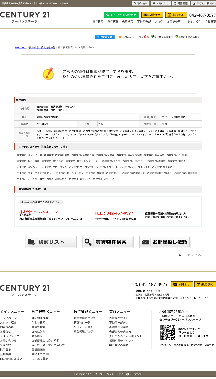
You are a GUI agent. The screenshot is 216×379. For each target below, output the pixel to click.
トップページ (8, 318)
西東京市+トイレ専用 (28, 161)
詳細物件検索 (40, 318)
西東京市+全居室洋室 (185, 172)
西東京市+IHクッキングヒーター (83, 161)
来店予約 (5, 345)
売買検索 (127, 21)
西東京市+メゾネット (28, 167)
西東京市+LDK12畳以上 (159, 172)
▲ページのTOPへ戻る (190, 254)
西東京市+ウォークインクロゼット (35, 172)
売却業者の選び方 (120, 331)
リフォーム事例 (83, 327)
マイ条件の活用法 (163, 37)
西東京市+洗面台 (105, 155)
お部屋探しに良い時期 (45, 340)
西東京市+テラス (111, 161)
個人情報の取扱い (11, 359)
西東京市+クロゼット (106, 167)
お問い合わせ (8, 340)
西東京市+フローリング (54, 167)
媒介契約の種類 (118, 345)
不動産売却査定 (118, 322)
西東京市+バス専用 (177, 155)
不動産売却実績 (118, 327)
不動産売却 (144, 21)
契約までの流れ (41, 354)
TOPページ (21, 47)
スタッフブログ (9, 336)
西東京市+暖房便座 (154, 155)
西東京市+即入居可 (57, 178)
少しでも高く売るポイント (125, 336)
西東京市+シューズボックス (135, 167)
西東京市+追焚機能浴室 (56, 155)
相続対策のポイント (121, 340)
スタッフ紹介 (193, 21)
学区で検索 (38, 327)
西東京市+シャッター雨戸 (30, 178)
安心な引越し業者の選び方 (48, 345)
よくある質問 (40, 359)
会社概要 (210, 21)
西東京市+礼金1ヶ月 (104, 178)
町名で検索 (38, 322)
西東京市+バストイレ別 (29, 155)
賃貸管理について (85, 318)
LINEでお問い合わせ (123, 15)
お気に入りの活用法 (189, 37)
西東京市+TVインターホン (70, 172)
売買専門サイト (118, 318)
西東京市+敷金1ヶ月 (80, 178)
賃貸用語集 (38, 349)
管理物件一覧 (82, 322)
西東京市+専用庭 (156, 161)
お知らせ (5, 331)
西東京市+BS (113, 172)
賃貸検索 (97, 21)
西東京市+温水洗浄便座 (129, 155)
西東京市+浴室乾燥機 (82, 155)
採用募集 (5, 349)
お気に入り (38, 331)
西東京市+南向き (177, 161)
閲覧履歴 (37, 336)
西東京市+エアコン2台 (81, 167)
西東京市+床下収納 (162, 167)
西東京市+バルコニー (134, 161)
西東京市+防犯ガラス (133, 172)
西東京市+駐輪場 (95, 172)
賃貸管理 (112, 21)
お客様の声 (174, 21)
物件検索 (140, 3)
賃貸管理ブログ (83, 331)
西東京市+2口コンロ (52, 161)
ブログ (159, 21)
